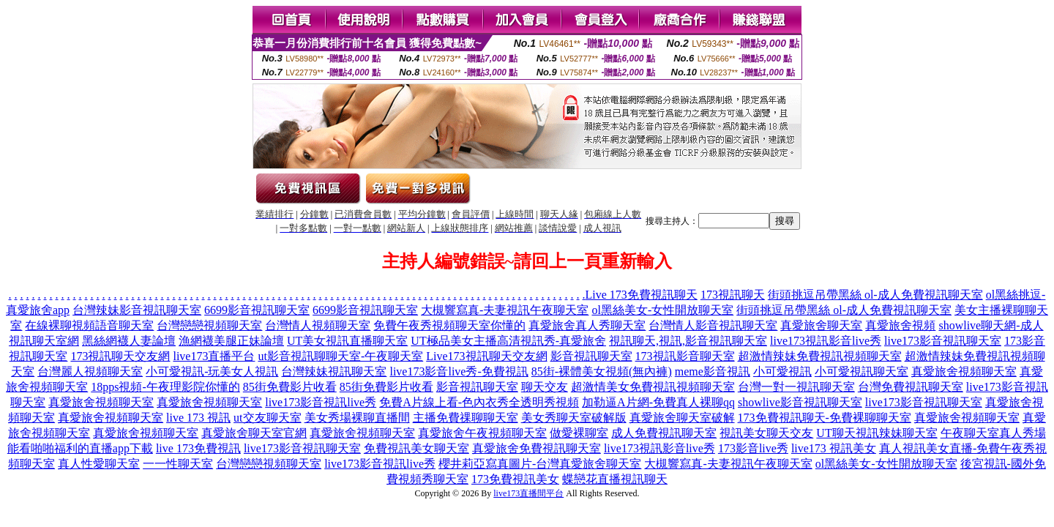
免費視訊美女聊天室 (416, 448)
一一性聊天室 (178, 463)
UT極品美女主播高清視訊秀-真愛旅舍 (508, 340)
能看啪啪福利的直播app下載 (80, 448)
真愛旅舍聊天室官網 (254, 433)
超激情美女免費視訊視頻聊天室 (653, 387)
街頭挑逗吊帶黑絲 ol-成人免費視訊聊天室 (875, 294)
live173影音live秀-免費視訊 (458, 371)
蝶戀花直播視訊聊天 (615, 479)
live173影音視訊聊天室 (942, 340)
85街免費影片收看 (290, 387)
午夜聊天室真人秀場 (993, 433)
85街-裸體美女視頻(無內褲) (601, 371)
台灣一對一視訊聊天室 (796, 387)
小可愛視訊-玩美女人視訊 (212, 371)
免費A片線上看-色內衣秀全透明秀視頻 (479, 402)
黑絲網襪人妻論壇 (129, 340)
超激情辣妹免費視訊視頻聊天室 (820, 356)
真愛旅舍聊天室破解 (682, 417)
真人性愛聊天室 (99, 463)
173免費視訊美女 (515, 479)
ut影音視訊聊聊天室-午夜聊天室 (340, 356)
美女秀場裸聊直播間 (357, 417)
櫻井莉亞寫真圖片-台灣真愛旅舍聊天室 (539, 463)
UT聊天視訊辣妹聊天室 (876, 433)
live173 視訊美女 (833, 448)
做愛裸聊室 (579, 433)
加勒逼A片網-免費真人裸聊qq (658, 402)
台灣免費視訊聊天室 (910, 387)
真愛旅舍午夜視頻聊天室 (482, 433)
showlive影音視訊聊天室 (800, 402)
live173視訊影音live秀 (825, 340)
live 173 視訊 (198, 417)
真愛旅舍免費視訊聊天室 (536, 448)
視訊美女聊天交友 (766, 433)
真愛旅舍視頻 (900, 325)
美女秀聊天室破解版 (574, 417)
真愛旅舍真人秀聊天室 (587, 325)
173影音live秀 (753, 448)
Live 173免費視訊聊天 (642, 294)
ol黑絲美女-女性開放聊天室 (662, 310)
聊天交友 (544, 387)
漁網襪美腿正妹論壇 (231, 340)
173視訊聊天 (732, 294)
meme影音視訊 (712, 371)
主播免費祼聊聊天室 (465, 417)
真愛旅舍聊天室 (821, 325)
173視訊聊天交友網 (120, 356)
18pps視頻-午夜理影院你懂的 (165, 387)
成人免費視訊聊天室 (664, 433)
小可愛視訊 (782, 371)
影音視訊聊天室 (591, 356)
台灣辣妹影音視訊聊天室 (136, 310)
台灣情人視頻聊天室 (317, 325)
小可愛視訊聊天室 (861, 371)
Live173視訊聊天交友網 (486, 356)
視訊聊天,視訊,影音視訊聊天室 (688, 340)
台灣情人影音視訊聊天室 (713, 325)
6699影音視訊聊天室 (257, 310)
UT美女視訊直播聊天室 (347, 340)
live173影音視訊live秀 (320, 402)
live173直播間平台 (528, 493)
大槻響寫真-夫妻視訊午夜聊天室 (504, 310)
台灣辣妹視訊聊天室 (333, 371)
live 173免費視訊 (198, 448)
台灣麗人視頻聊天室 (90, 371)
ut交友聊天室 (267, 417)
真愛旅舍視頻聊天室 (964, 371)
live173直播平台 (214, 356)
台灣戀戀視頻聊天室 (209, 325)
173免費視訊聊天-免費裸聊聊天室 (824, 417)
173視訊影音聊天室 (685, 356)
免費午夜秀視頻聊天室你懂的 (449, 325)
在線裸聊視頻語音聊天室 (89, 325)
